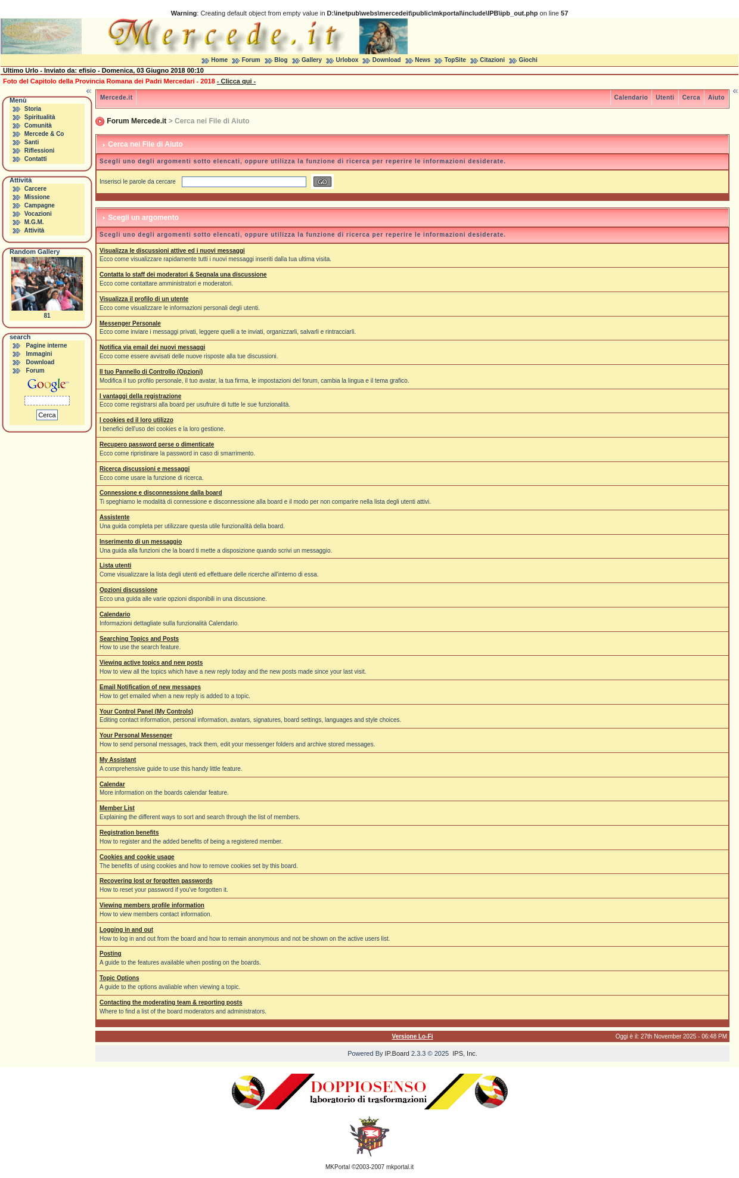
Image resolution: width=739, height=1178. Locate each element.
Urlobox (347, 60)
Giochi (528, 60)
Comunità (38, 125)
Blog (280, 60)
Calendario (631, 97)
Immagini (39, 354)
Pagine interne (46, 345)
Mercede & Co (44, 134)
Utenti (665, 97)
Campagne (39, 205)
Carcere (35, 188)
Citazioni (492, 60)
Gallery (312, 60)
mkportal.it (400, 1167)
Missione (37, 197)
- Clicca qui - (236, 81)
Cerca (691, 97)
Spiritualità (39, 117)
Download (386, 60)
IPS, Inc (464, 1053)
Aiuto (716, 97)
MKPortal (337, 1167)
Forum (251, 60)
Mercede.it (116, 97)
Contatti (35, 159)
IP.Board (397, 1053)
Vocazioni (38, 213)
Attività (34, 230)
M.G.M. (34, 222)
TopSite (455, 60)
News (422, 60)
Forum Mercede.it (136, 121)
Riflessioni (39, 150)
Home (219, 60)
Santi (31, 142)
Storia (32, 109)
